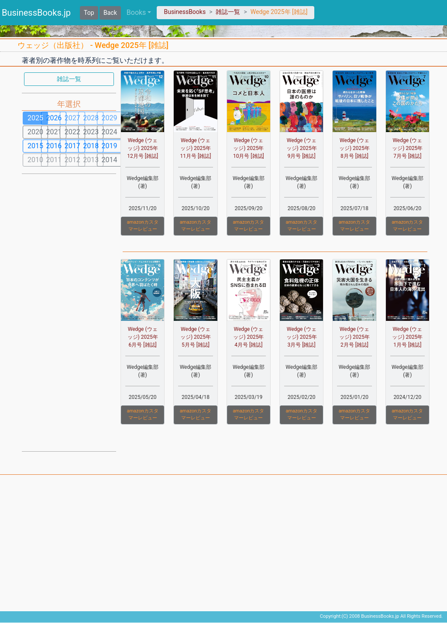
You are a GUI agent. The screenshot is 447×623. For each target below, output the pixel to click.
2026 (54, 118)
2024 (109, 132)
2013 (91, 160)
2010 (35, 160)
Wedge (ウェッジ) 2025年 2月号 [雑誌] (354, 337)
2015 (35, 146)
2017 (72, 146)
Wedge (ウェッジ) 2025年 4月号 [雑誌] (248, 337)
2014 (109, 160)
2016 (54, 146)
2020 (35, 132)
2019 (109, 146)
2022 (72, 132)
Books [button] (136, 12)
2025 (35, 118)
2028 (91, 118)
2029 (109, 118)
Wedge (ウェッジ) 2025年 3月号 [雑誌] (301, 337)
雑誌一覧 (228, 11)
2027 (72, 118)
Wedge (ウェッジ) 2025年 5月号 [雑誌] (195, 337)
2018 (91, 146)
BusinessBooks (185, 11)
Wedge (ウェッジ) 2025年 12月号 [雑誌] (142, 148)
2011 (54, 160)
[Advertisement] (69, 312)
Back (110, 12)
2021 (54, 132)
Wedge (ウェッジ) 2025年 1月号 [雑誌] (407, 337)
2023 (91, 132)
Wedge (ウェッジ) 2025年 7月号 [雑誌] (407, 148)
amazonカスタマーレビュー (142, 225)
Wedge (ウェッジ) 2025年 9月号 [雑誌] (301, 148)
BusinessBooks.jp (36, 12)
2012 (72, 160)
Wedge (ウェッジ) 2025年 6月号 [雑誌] (142, 337)
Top (89, 12)
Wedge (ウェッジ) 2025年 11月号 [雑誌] (195, 148)
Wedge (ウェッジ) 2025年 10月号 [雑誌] (248, 148)
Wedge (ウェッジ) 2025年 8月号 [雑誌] (354, 148)
